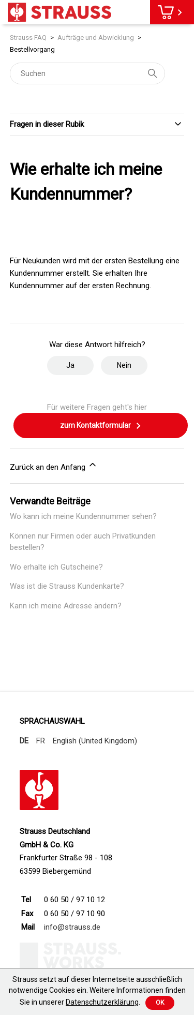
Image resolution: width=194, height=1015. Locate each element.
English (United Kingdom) (95, 740)
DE (24, 740)
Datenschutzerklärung (102, 1002)
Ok (160, 1002)
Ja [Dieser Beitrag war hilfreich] (70, 365)
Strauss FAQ (28, 37)
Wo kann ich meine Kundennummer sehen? (83, 516)
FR (40, 740)
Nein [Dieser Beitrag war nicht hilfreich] (124, 365)
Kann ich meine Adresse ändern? (66, 605)
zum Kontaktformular (101, 426)
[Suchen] (87, 73)
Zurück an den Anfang (54, 465)
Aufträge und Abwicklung (95, 37)
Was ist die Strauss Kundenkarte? (67, 586)
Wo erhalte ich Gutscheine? (56, 567)
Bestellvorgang (32, 49)
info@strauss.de (72, 927)
